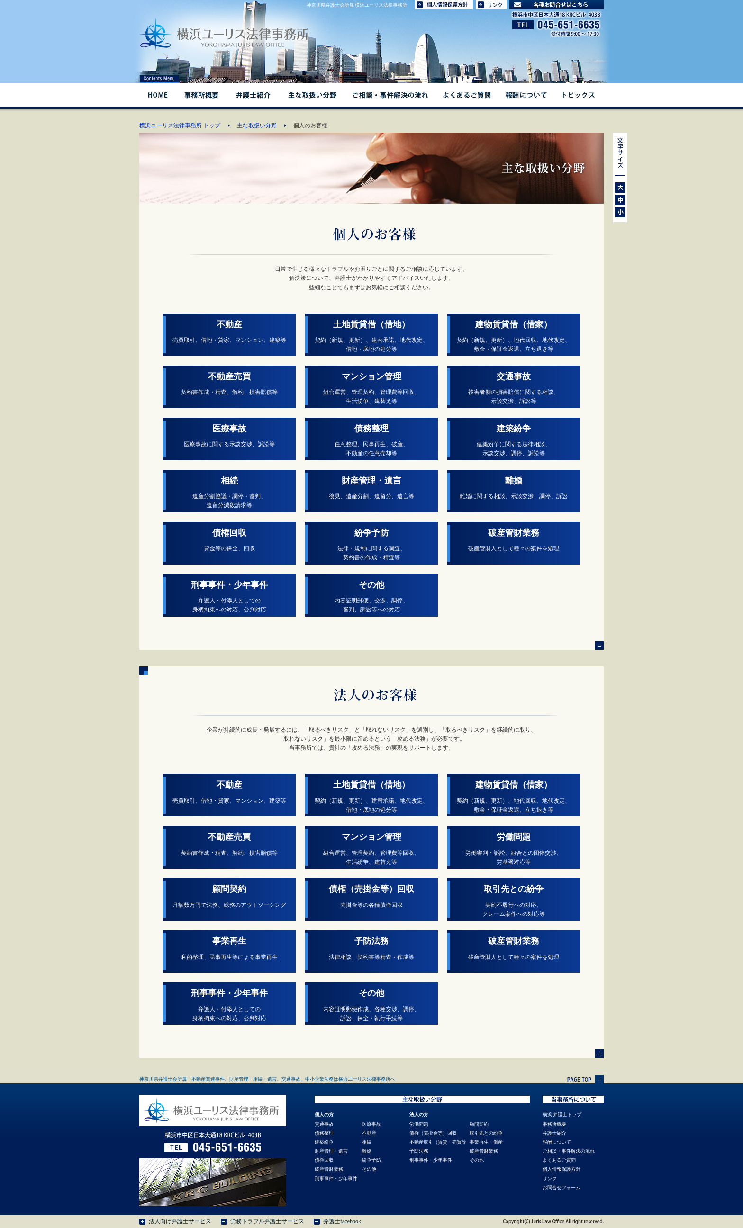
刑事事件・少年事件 (336, 1178)
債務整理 (324, 1133)
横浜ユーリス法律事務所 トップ (179, 125)
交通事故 (324, 1124)
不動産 (369, 1133)
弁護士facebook (342, 1221)
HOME (157, 95)
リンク (550, 1178)
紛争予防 (371, 1160)
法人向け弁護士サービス (180, 1221)
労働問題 (418, 1124)
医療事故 (371, 1124)
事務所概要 (201, 95)
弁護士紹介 (253, 95)
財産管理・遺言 (331, 1151)
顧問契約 (479, 1124)
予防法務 (418, 1151)
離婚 (367, 1151)
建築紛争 (324, 1142)
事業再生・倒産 (486, 1142)
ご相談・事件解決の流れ (390, 95)
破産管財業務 (329, 1169)
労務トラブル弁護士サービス (267, 1221)
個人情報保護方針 (561, 1169)
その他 (369, 1169)
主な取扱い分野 (312, 95)
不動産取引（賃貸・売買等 (437, 1142)
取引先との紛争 (486, 1133)
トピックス (579, 95)
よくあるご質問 (466, 95)
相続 (367, 1142)
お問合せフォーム (561, 1187)
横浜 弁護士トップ (562, 1114)
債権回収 (324, 1160)
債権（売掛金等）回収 (433, 1133)
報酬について (526, 95)
